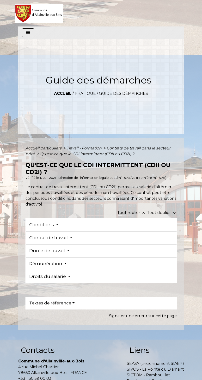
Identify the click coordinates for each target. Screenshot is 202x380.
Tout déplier (162, 212)
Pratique (85, 93)
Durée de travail (47, 250)
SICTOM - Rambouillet (148, 375)
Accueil (63, 93)
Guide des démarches (123, 93)
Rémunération (46, 263)
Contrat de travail (49, 237)
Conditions (42, 224)
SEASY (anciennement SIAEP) (155, 363)
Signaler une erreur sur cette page (143, 316)
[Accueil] (39, 13)
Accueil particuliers (43, 148)
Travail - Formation (85, 148)
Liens (139, 350)
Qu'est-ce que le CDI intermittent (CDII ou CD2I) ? (87, 154)
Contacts (38, 350)
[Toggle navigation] (28, 32)
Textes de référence (50, 303)
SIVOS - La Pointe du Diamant (155, 369)
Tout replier (132, 212)
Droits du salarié (48, 276)
